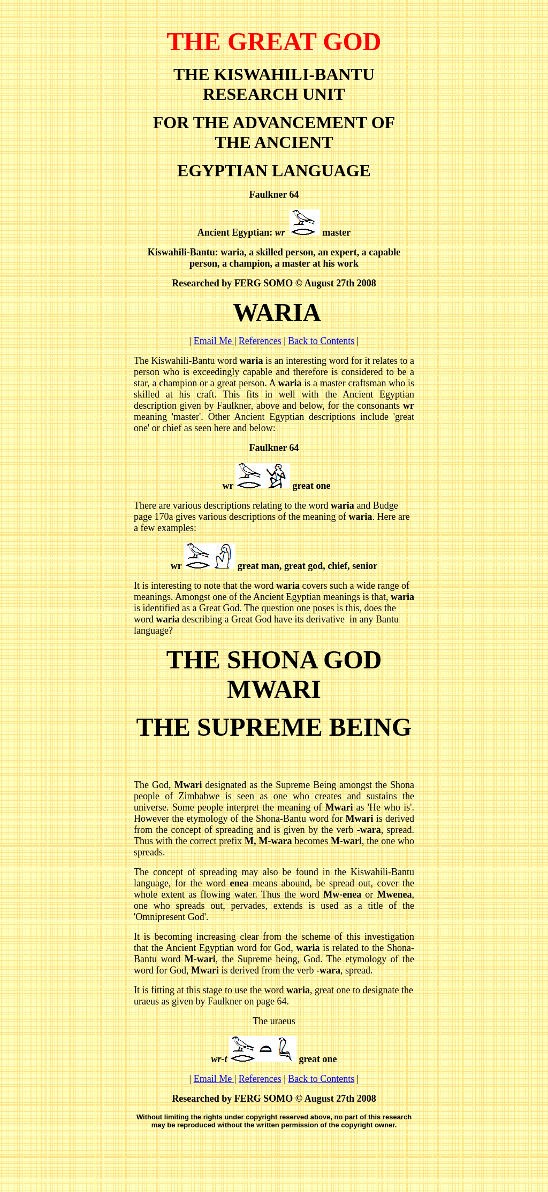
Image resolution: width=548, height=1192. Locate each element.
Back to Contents (321, 341)
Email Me (214, 341)
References (260, 341)
